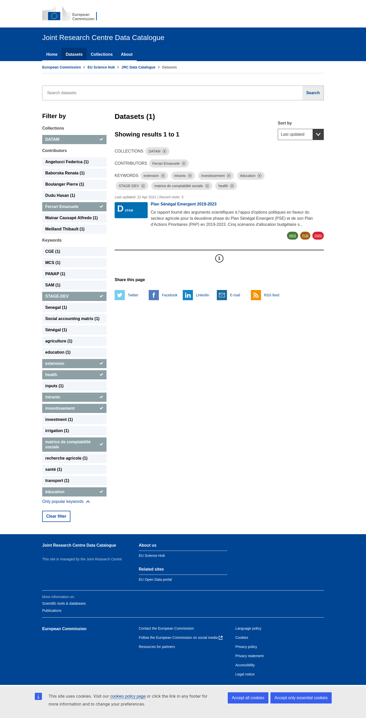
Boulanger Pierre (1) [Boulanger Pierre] (64, 184)
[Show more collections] (66, 502)
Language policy (248, 628)
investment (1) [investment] (59, 419)
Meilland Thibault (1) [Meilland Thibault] (65, 229)
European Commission (61, 67)
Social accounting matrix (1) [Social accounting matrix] (72, 318)
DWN (318, 236)
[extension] (74, 363)
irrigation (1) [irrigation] (57, 431)
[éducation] (74, 491)
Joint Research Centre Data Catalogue (79, 545)
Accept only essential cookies (301, 698)
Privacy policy (246, 647)
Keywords (52, 240)
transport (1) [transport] (57, 480)
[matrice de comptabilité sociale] (74, 444)
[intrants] (74, 397)
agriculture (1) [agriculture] (58, 341)
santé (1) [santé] (53, 469)
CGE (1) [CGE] (52, 251)
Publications (52, 611)
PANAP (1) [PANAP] (55, 274)
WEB (292, 236)
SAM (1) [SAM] (52, 285)
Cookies (241, 638)
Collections (102, 54)
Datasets (74, 54)
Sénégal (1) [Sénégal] (56, 330)
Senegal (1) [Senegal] (56, 307)
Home (51, 54)
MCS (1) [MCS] (52, 262)
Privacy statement (249, 656)
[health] (74, 374)
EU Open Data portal (155, 579)
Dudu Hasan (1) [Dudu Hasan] (60, 195)
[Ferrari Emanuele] (74, 206)
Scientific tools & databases (64, 603)
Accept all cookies (248, 698)
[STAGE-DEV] (74, 296)
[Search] (313, 93)
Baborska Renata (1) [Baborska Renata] (65, 173)
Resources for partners (157, 647)
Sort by (285, 123)
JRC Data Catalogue (138, 67)
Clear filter (56, 516)
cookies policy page (128, 696)
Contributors (54, 150)
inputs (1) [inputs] (54, 386)
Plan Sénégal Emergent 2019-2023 (184, 204)
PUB (305, 236)
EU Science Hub (101, 67)
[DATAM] (74, 139)
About (126, 54)
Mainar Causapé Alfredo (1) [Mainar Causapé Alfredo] (71, 218)
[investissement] (74, 408)
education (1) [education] (58, 352)
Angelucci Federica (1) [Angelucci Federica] (67, 162)
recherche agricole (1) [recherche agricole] (66, 458)
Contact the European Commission (166, 628)
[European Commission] (73, 13)
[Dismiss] (164, 151)
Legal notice (245, 674)
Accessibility (245, 665)
